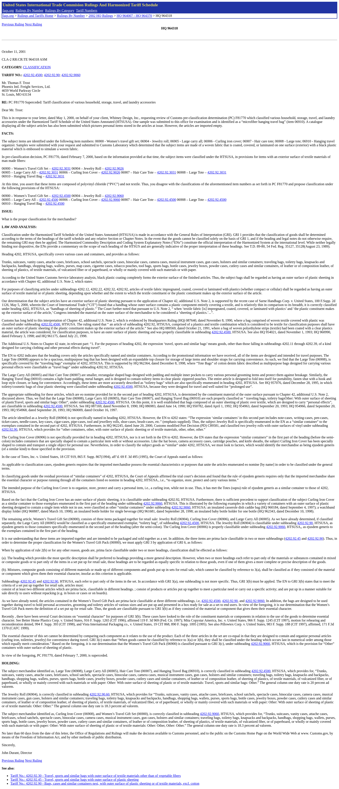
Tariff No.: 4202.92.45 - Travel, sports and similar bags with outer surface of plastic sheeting (74, 779)
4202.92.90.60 (99, 694)
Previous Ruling (13, 24)
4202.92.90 (52, 75)
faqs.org (8, 10)
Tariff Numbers (86, 10)
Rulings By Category (59, 10)
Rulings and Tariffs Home (35, 16)
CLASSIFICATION (37, 67)
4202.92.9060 (70, 75)
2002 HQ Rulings (101, 16)
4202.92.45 (293, 538)
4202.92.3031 (61, 168)
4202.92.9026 (114, 168)
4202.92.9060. (255, 601)
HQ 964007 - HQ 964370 (134, 16)
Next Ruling (33, 24)
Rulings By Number (29, 10)
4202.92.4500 (32, 75)
